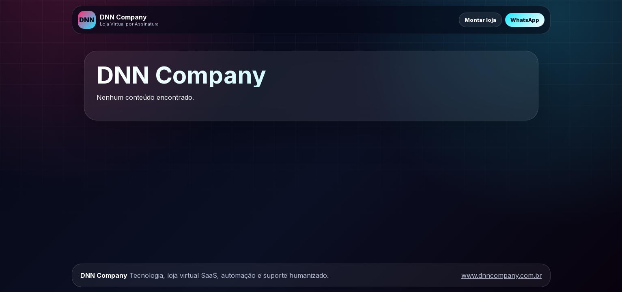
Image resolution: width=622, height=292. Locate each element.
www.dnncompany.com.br (501, 275)
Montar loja (480, 20)
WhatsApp (524, 20)
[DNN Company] (118, 20)
